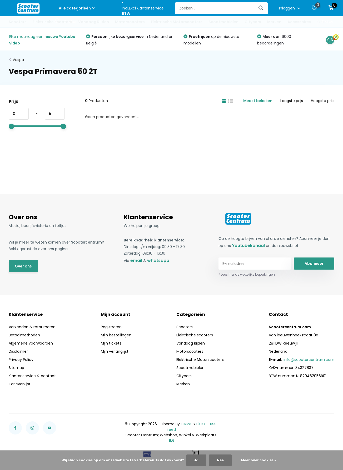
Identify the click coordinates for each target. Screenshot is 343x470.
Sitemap (16, 367)
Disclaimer (18, 351)
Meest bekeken (257, 100)
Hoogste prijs (322, 100)
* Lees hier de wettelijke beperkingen (246, 274)
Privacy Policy (21, 359)
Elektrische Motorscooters (176, 21)
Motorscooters (130, 21)
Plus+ (201, 424)
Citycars (253, 21)
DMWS (186, 424)
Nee (220, 460)
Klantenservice (150, 8)
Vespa (18, 59)
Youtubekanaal (248, 245)
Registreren (111, 327)
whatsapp (158, 260)
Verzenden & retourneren (32, 327)
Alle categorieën (77, 8)
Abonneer (314, 263)
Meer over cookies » (258, 460)
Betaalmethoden (24, 335)
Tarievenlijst (20, 384)
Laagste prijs (291, 100)
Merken (274, 21)
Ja (196, 460)
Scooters (18, 21)
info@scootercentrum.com (309, 359)
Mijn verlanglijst (114, 351)
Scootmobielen (223, 21)
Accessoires (299, 21)
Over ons (23, 266)
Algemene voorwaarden (31, 343)
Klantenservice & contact (32, 375)
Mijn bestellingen (116, 335)
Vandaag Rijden (93, 21)
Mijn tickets (111, 343)
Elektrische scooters (52, 21)
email (136, 260)
